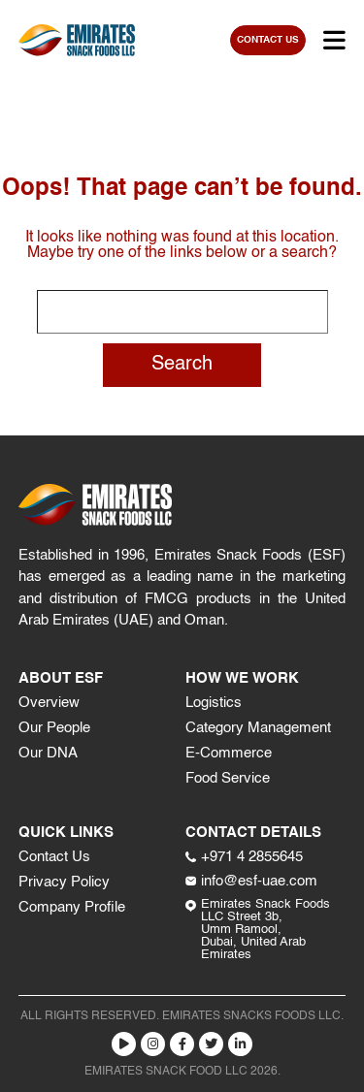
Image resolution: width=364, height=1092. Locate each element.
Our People (54, 728)
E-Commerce (228, 753)
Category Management (258, 728)
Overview (49, 702)
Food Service (227, 778)
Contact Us (54, 857)
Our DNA (48, 753)
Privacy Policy (64, 882)
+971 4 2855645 (244, 857)
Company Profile (71, 907)
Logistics (213, 702)
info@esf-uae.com (251, 881)
